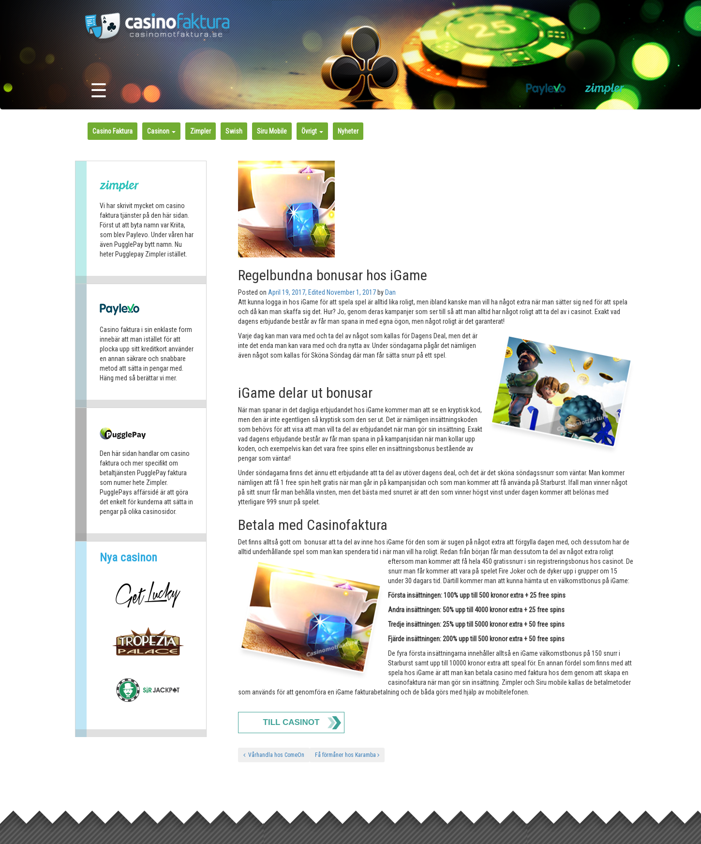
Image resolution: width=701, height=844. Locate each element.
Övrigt (312, 131)
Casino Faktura (112, 131)
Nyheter (348, 131)
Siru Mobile (272, 131)
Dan (390, 292)
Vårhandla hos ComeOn (273, 755)
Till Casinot (291, 722)
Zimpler (200, 131)
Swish (233, 131)
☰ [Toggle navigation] (98, 90)
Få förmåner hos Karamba (347, 755)
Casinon (161, 131)
